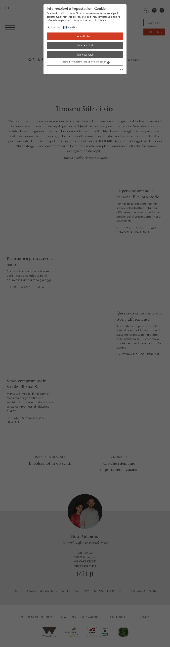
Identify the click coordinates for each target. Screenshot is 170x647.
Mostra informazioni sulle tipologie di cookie (85, 61)
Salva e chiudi (85, 45)
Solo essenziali (85, 54)
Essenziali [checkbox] (56, 27)
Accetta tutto (85, 36)
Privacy (119, 69)
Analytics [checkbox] (72, 27)
